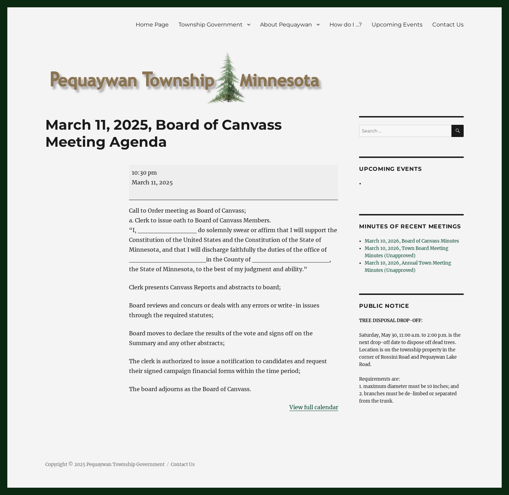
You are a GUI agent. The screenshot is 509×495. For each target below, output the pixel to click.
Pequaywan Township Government (125, 464)
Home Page (152, 24)
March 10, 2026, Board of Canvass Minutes (412, 241)
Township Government (210, 24)
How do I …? (345, 24)
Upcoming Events (397, 24)
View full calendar (313, 407)
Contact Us (448, 24)
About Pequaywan (286, 24)
